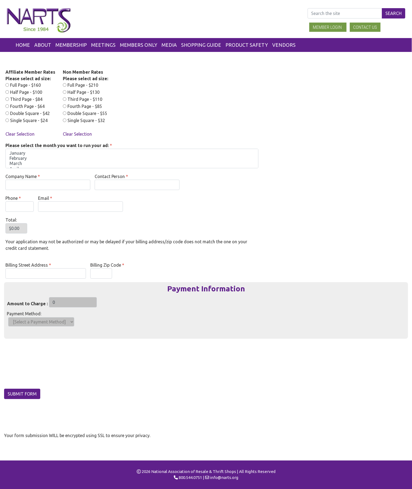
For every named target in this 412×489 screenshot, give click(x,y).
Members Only (138, 45)
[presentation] (45, 365)
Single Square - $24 (26, 120)
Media (169, 45)
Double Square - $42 (27, 113)
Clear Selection (20, 134)
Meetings (103, 45)
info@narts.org (224, 477)
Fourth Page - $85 (82, 106)
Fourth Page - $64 (25, 106)
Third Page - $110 (82, 99)
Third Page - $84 (23, 99)
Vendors (284, 45)
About (42, 45)
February (132, 158)
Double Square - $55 (85, 113)
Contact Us (365, 27)
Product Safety (246, 45)
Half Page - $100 (23, 92)
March (132, 163)
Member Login (328, 27)
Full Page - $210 (80, 85)
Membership (71, 45)
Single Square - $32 (84, 120)
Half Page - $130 (81, 92)
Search (393, 13)
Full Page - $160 (23, 85)
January (132, 153)
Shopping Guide (201, 45)
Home (23, 45)
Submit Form (22, 393)
